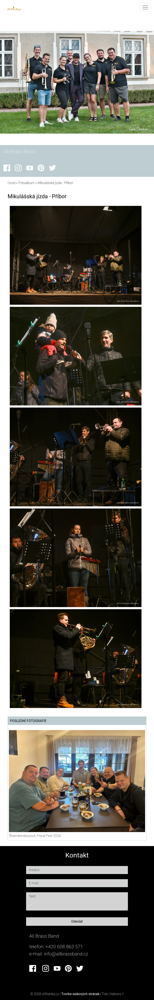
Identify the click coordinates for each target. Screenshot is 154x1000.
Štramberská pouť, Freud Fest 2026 (35, 836)
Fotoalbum (26, 183)
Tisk (105, 994)
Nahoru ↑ (117, 994)
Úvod (11, 183)
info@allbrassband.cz (66, 954)
